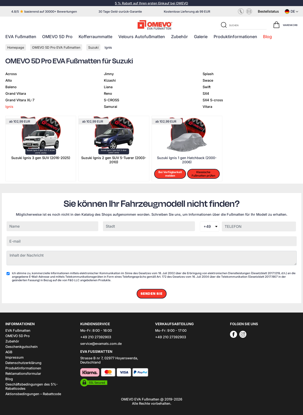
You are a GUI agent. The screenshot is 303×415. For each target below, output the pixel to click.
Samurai (110, 107)
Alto (8, 80)
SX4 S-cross (213, 100)
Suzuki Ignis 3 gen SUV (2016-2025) (40, 158)
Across (11, 74)
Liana (108, 87)
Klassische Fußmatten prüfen (203, 173)
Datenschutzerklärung (23, 363)
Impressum (14, 357)
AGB (8, 352)
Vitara (207, 107)
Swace (208, 80)
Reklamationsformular (23, 373)
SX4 (206, 93)
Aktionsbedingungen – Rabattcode (33, 394)
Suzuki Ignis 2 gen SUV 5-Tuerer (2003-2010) (113, 160)
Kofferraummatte (95, 36)
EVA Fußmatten (20, 36)
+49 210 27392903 (95, 337)
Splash (208, 74)
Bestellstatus (268, 11)
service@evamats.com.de (101, 344)
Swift (207, 87)
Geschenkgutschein (21, 347)
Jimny (109, 74)
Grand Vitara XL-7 (19, 100)
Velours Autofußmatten (141, 36)
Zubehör (179, 36)
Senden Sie (152, 293)
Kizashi (110, 80)
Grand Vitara (15, 93)
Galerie (201, 36)
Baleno (11, 87)
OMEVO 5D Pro (57, 36)
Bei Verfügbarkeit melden (170, 173)
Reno (108, 93)
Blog (267, 36)
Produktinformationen (235, 36)
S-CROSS (111, 100)
